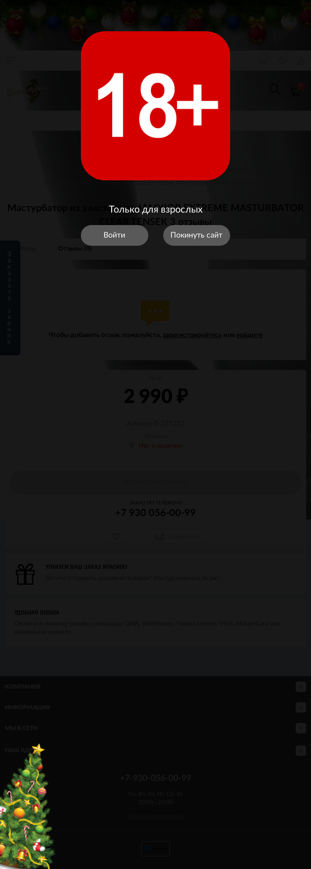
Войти (114, 235)
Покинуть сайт (196, 235)
